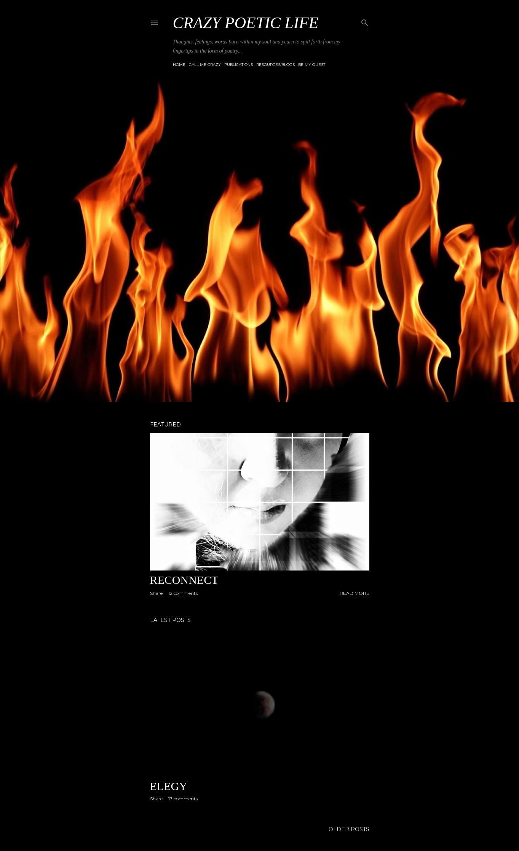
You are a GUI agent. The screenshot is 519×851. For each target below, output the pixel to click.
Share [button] (156, 593)
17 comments (183, 798)
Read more (354, 593)
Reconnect (184, 580)
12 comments (183, 593)
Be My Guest (311, 64)
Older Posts (349, 829)
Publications (238, 64)
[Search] (364, 21)
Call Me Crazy (205, 64)
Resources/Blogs (275, 64)
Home (179, 64)
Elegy (168, 786)
